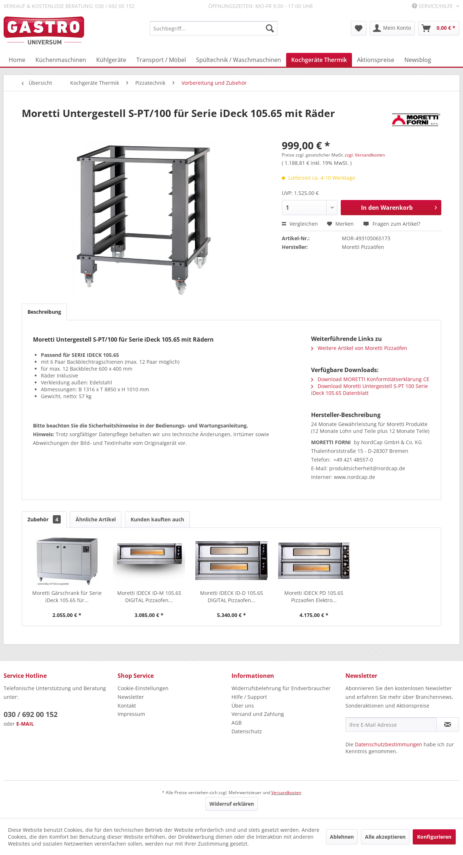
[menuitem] (213, 28)
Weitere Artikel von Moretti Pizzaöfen (359, 348)
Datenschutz (247, 731)
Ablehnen (342, 836)
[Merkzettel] (358, 28)
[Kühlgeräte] (111, 60)
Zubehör (44, 519)
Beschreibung (44, 311)
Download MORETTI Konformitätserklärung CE (370, 379)
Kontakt (127, 705)
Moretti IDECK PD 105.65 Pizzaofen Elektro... (313, 596)
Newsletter (131, 696)
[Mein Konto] (392, 28)
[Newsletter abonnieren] (447, 724)
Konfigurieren (434, 836)
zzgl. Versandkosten (365, 155)
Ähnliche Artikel (96, 519)
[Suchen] (269, 28)
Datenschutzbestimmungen (388, 744)
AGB (237, 722)
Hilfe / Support (249, 696)
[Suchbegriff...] (213, 28)
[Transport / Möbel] (161, 60)
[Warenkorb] (438, 28)
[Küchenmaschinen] (60, 60)
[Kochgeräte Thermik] (319, 60)
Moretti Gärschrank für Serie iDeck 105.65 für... (67, 596)
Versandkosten (286, 792)
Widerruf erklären (231, 803)
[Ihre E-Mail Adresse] (391, 724)
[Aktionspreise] (375, 60)
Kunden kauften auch (157, 519)
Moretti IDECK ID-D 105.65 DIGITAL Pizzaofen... (231, 596)
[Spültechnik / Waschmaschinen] (238, 60)
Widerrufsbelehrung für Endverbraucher (281, 688)
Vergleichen (300, 223)
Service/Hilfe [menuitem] (433, 6)
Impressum (131, 713)
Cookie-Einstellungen (143, 688)
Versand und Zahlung (258, 713)
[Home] (17, 60)
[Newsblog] (417, 60)
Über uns (243, 705)
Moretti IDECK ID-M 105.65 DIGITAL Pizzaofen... (149, 596)
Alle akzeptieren (385, 836)
